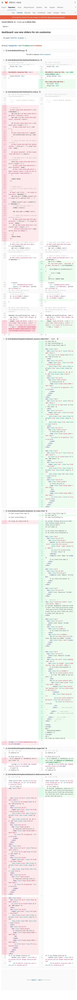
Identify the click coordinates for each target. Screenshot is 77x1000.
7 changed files (12, 45)
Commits (20, 13)
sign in (40, 980)
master (21, 38)
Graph (49, 13)
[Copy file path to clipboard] (26, 51)
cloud (19, 2)
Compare (56, 13)
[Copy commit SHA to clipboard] (15, 22)
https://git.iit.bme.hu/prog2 (56, 17)
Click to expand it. (45, 54)
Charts (63, 13)
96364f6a (13, 38)
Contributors (41, 13)
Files (13, 13)
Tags (34, 13)
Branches (27, 13)
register (33, 980)
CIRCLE (12, 2)
